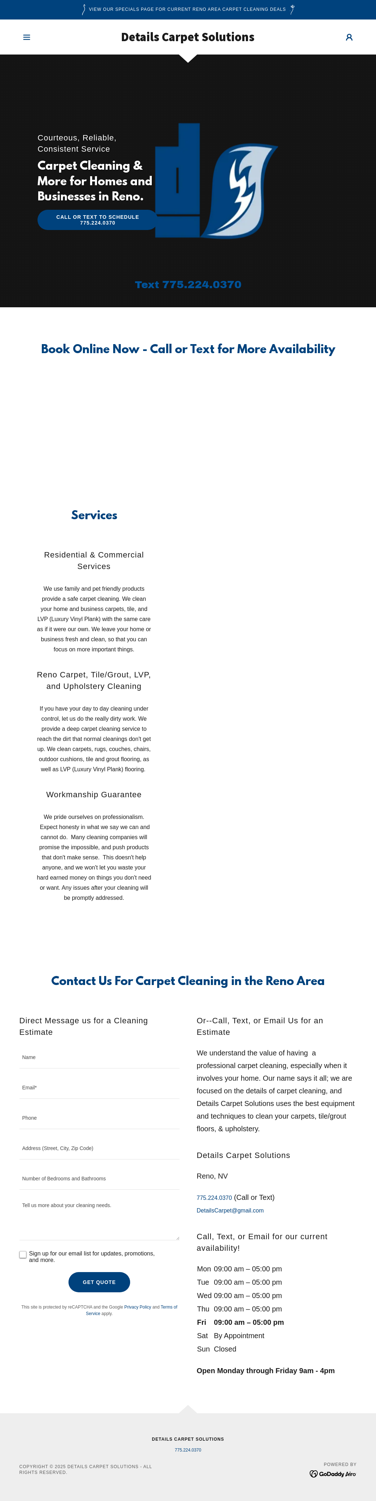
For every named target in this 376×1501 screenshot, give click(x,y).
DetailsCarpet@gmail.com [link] (230, 1210)
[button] (26, 37)
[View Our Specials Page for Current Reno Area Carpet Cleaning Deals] (188, 9)
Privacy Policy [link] (137, 1307)
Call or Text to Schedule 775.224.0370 (97, 220)
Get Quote (99, 1282)
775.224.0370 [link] (202, 284)
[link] (187, 39)
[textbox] (99, 1057)
